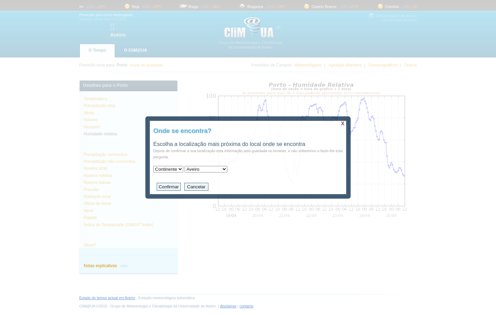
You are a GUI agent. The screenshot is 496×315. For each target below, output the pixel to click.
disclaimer (228, 306)
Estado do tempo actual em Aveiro (107, 298)
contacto (246, 306)
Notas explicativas (106, 265)
